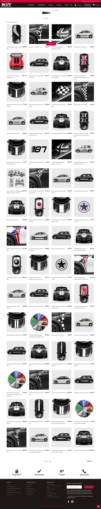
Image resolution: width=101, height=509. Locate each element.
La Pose (28, 486)
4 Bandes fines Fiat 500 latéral (81, 335)
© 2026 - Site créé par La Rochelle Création (50, 506)
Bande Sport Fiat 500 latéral (13, 133)
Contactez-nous (30, 492)
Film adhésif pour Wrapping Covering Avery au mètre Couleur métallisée (14, 394)
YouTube (72, 501)
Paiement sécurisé (11, 490)
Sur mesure (55, 10)
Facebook (68, 501)
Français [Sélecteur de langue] (78, 5)
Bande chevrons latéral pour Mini (81, 392)
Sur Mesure (9, 494)
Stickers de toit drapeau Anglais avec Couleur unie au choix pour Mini (81, 135)
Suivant (90, 461)
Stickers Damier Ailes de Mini (80, 104)
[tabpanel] (46, 14)
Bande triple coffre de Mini (13, 220)
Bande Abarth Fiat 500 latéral (80, 47)
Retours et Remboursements (13, 492)
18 (50, 461)
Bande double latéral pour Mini (81, 191)
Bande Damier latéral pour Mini (36, 306)
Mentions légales (11, 486)
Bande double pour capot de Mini (14, 335)
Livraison (9, 484)
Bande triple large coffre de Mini (59, 133)
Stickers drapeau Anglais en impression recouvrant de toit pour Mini (82, 77)
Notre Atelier (30, 484)
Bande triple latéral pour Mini (58, 248)
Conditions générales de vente (14, 488)
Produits (46, 18)
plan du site (29, 494)
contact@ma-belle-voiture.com (53, 497)
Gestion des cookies (31, 490)
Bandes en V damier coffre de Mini (82, 450)
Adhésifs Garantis (31, 488)
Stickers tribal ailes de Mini (35, 47)
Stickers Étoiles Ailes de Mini (58, 335)
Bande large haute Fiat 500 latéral (59, 392)
